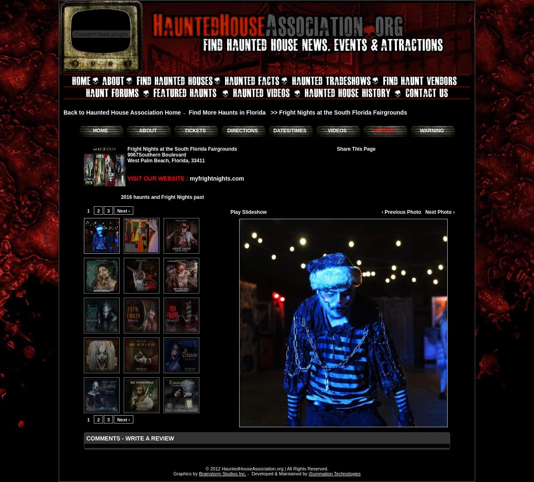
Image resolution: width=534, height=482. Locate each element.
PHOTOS (384, 131)
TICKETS (195, 131)
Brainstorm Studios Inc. (222, 473)
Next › (123, 210)
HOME (100, 131)
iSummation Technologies (334, 473)
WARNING (432, 131)
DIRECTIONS (242, 131)
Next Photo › (440, 212)
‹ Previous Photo (401, 212)
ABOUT (148, 131)
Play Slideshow (248, 212)
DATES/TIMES (289, 131)
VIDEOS (337, 131)
